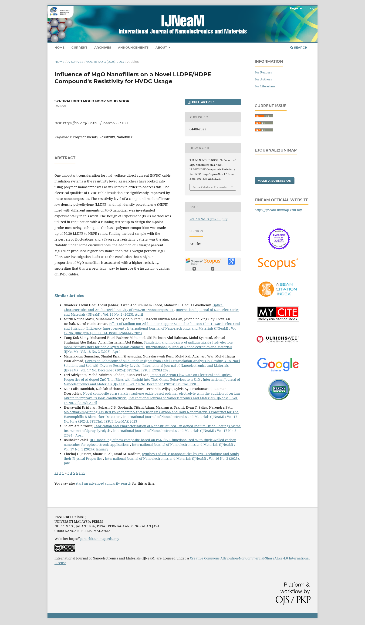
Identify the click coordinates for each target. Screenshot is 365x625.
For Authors (263, 79)
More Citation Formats (209, 187)
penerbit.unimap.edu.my (99, 538)
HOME (59, 47)
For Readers (263, 72)
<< (56, 473)
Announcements (133, 47)
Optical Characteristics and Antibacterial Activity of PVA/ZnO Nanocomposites (143, 307)
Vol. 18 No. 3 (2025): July (105, 61)
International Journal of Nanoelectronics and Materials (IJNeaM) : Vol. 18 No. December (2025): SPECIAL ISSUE (152, 381)
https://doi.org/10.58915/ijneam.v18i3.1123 (95, 123)
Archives (102, 47)
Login (313, 8)
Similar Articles (69, 296)
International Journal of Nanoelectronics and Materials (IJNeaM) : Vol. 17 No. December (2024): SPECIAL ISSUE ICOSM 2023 (146, 367)
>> (83, 473)
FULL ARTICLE (203, 102)
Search (299, 47)
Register (296, 8)
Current (79, 47)
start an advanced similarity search (103, 483)
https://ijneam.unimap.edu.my (278, 210)
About (161, 47)
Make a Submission (274, 180)
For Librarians (265, 86)
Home (59, 61)
